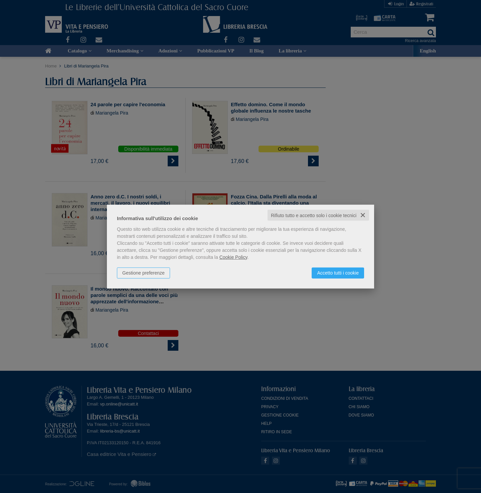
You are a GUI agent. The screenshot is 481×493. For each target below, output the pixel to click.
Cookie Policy (233, 257)
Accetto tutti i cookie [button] (338, 272)
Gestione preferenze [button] (143, 272)
